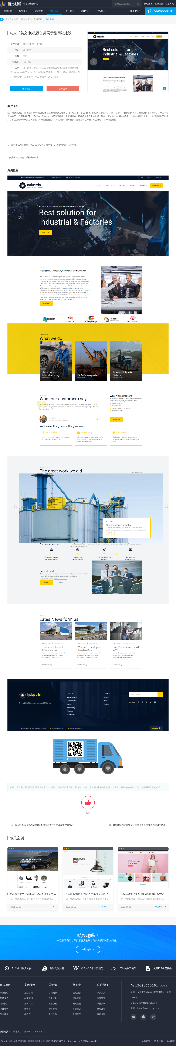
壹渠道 (16, 1031)
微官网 (27, 1009)
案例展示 (54, 11)
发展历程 (53, 1003)
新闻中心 (85, 11)
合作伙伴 (53, 1014)
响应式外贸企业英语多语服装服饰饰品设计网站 (146, 894)
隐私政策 (101, 1009)
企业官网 (28, 993)
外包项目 (4, 1014)
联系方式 (169, 3)
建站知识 (77, 998)
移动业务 (4, 998)
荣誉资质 (53, 1009)
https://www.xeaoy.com (148, 1008)
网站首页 (8, 11)
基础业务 (4, 1009)
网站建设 (148, 3)
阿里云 (27, 1031)
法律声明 (101, 1003)
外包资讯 (77, 1009)
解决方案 (39, 11)
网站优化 (77, 1003)
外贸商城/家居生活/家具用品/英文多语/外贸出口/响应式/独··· (97, 894)
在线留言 (159, 3)
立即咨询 (63, 88)
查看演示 (26, 88)
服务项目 (23, 11)
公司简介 (53, 993)
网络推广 (4, 1003)
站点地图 (171, 1041)
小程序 (27, 1014)
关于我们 (70, 11)
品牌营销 (50, 19)
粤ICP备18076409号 (55, 1041)
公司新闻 (77, 1014)
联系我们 (101, 11)
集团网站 (28, 1003)
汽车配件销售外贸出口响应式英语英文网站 (33, 894)
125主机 (39, 1031)
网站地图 (101, 1014)
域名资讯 (77, 993)
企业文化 (53, 998)
